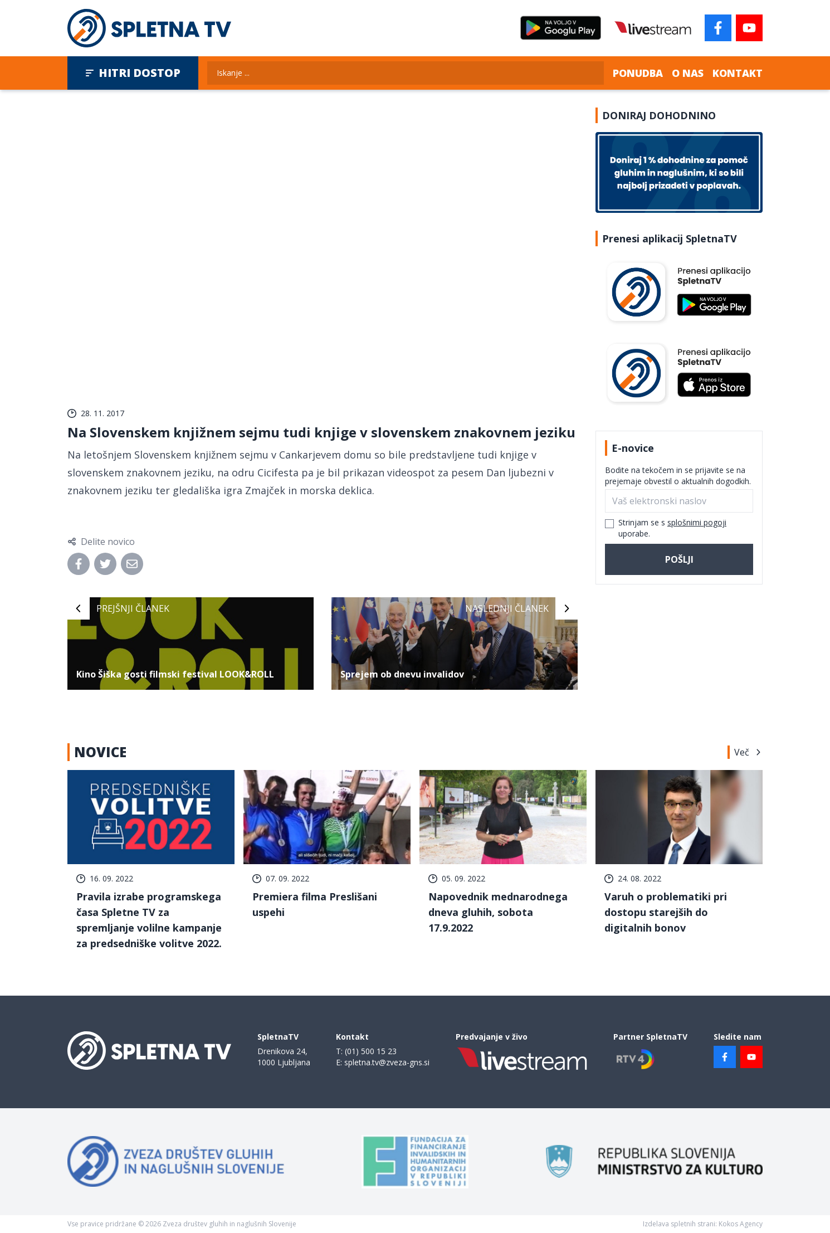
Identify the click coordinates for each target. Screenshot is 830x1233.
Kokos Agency (741, 1224)
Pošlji (679, 559)
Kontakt (737, 73)
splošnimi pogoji (696, 522)
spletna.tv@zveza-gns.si (386, 1062)
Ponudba (638, 73)
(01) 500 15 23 (371, 1051)
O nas (688, 73)
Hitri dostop (132, 72)
